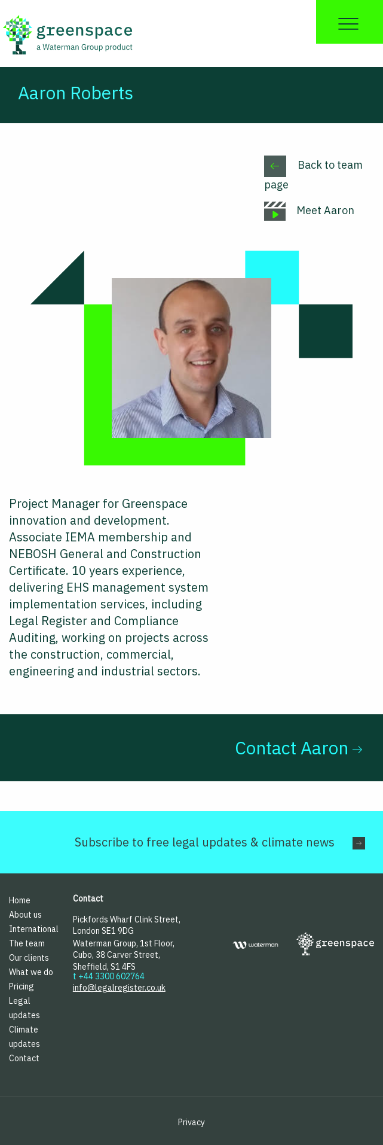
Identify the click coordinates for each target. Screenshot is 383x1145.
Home (19, 900)
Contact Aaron (298, 747)
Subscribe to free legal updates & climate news (205, 842)
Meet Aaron (309, 210)
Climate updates (24, 1036)
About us (25, 914)
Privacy (191, 1122)
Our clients (29, 957)
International (32, 929)
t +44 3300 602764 (109, 976)
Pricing (21, 986)
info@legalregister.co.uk (119, 987)
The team (27, 943)
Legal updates (24, 1008)
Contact (24, 1058)
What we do (31, 972)
